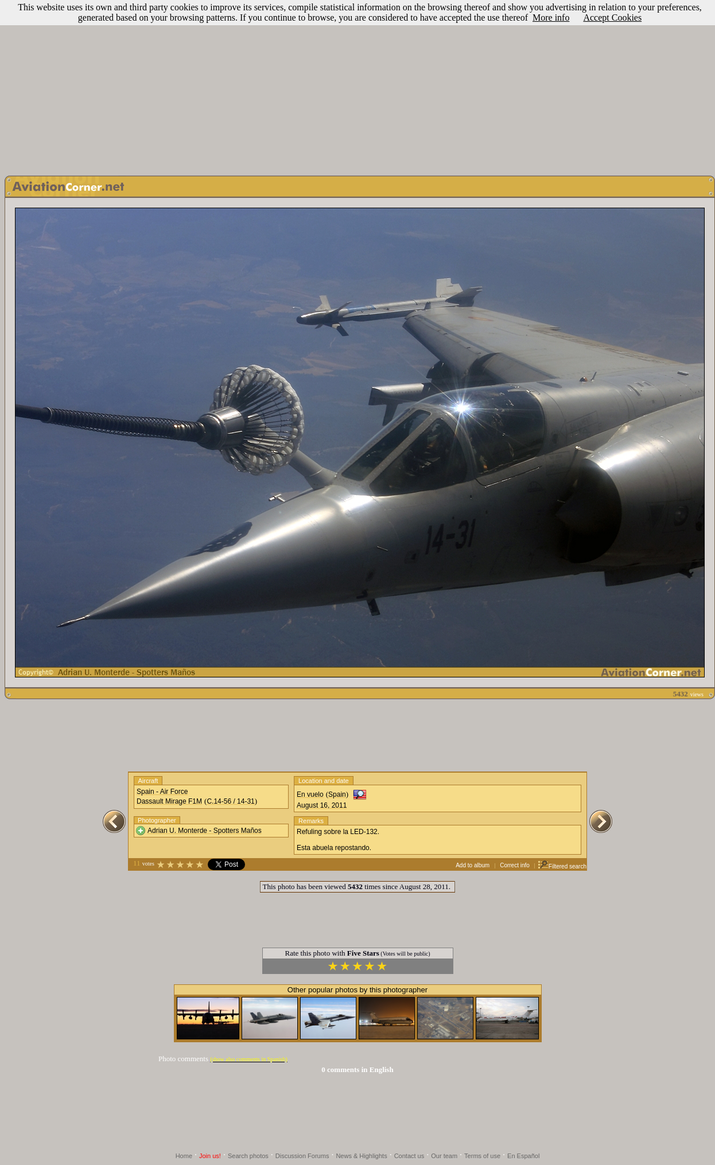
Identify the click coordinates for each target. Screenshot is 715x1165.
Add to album (472, 865)
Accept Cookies (612, 17)
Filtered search (562, 866)
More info (551, 17)
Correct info (515, 865)
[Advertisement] (357, 85)
